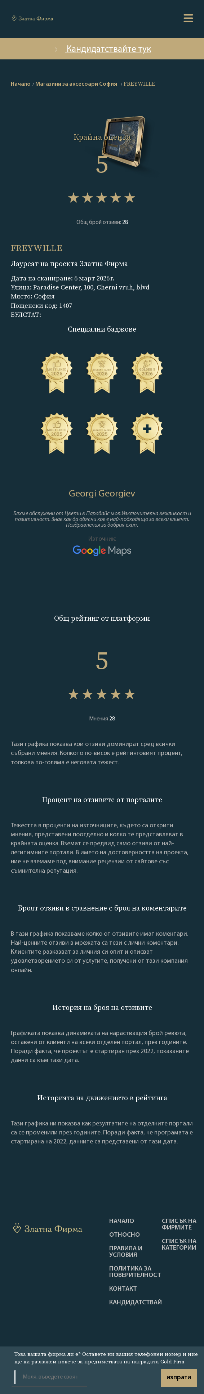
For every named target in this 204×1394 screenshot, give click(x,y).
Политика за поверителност (135, 1272)
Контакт (123, 1289)
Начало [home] (21, 84)
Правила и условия (125, 1252)
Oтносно (124, 1235)
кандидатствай (135, 1303)
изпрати (179, 1377)
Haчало (121, 1221)
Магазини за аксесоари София (76, 84)
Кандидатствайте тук (102, 49)
